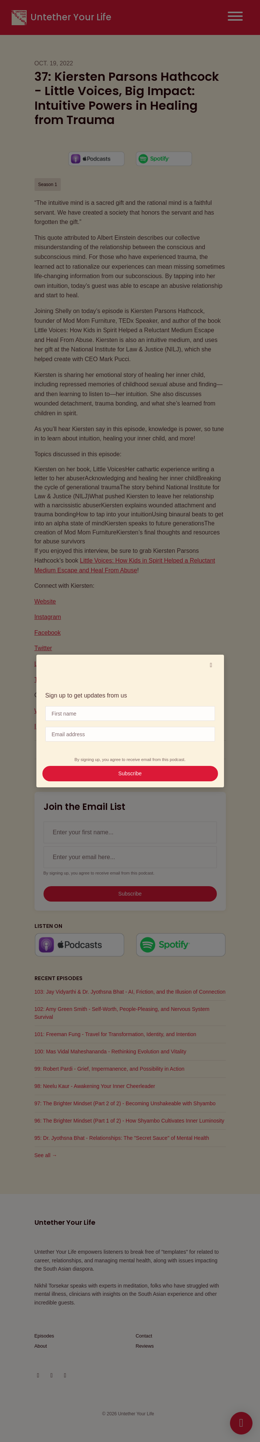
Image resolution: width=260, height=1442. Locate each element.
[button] (211, 665)
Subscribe (129, 773)
